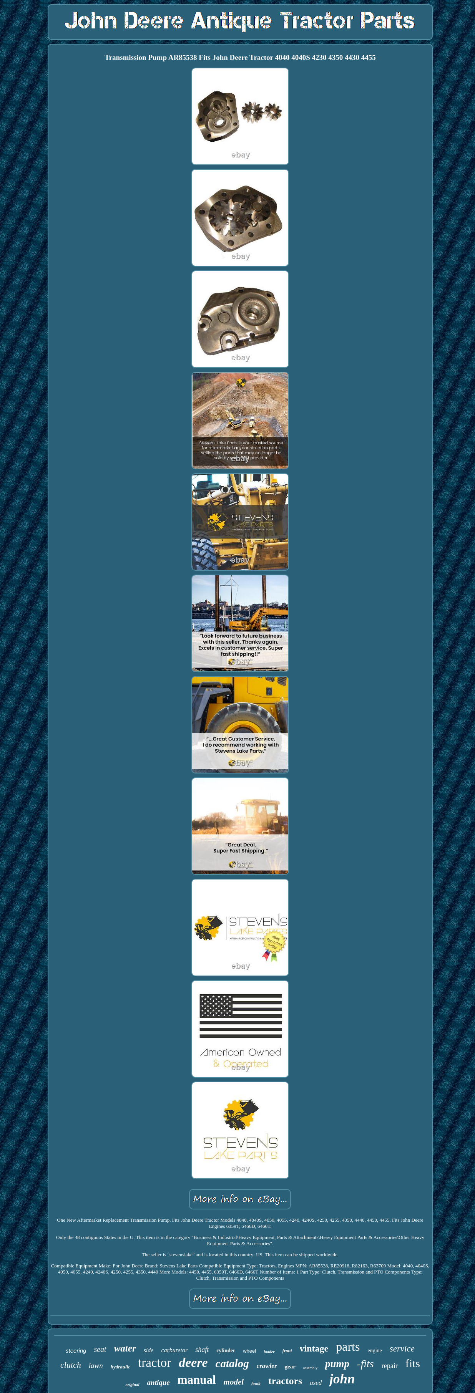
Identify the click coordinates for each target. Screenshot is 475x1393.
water (125, 1348)
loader (269, 1351)
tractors (285, 1380)
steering (76, 1350)
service (402, 1348)
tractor (154, 1363)
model (234, 1381)
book (256, 1383)
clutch (70, 1365)
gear (290, 1366)
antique (158, 1382)
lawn (96, 1366)
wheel (249, 1351)
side (149, 1350)
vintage (314, 1348)
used (316, 1382)
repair (390, 1366)
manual (197, 1379)
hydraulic (120, 1367)
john (342, 1378)
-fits (365, 1364)
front (287, 1350)
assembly (310, 1368)
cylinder (225, 1350)
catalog (232, 1363)
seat (100, 1349)
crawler (267, 1366)
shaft (202, 1349)
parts (348, 1346)
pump (337, 1364)
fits (412, 1363)
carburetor (174, 1350)
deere (193, 1362)
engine (374, 1350)
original (132, 1384)
